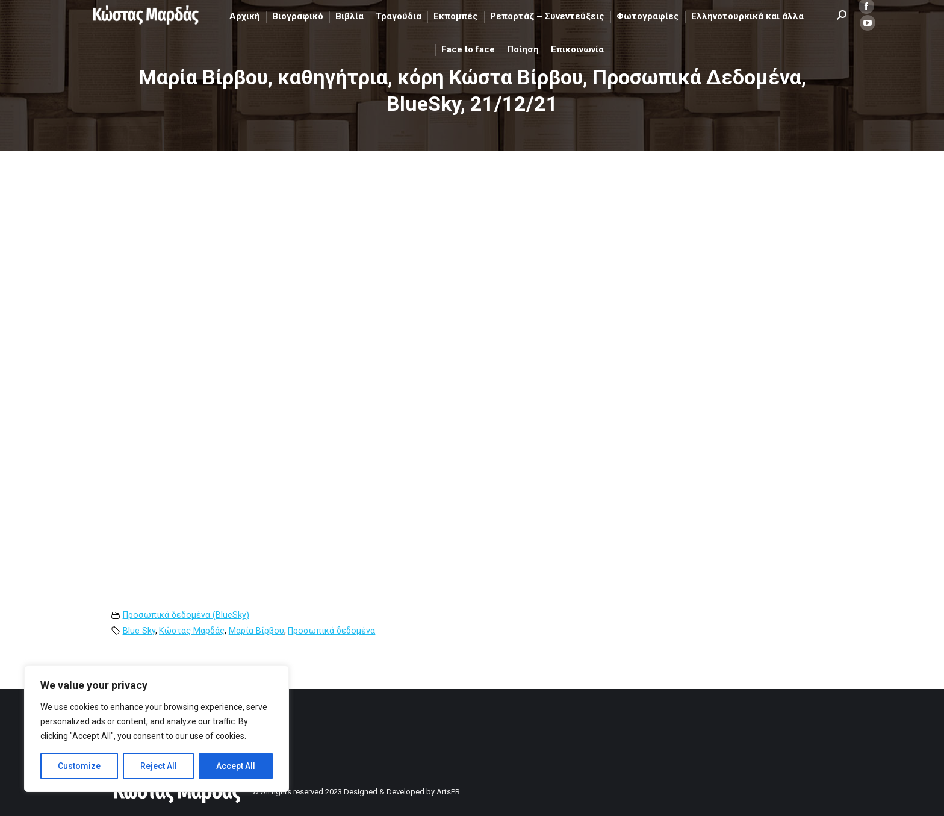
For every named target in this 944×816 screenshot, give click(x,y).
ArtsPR (448, 791)
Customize (79, 766)
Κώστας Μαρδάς (192, 631)
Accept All (235, 766)
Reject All (158, 766)
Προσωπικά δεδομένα (331, 631)
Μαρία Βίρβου (256, 631)
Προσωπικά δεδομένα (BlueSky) (186, 615)
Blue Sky (139, 631)
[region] (156, 728)
